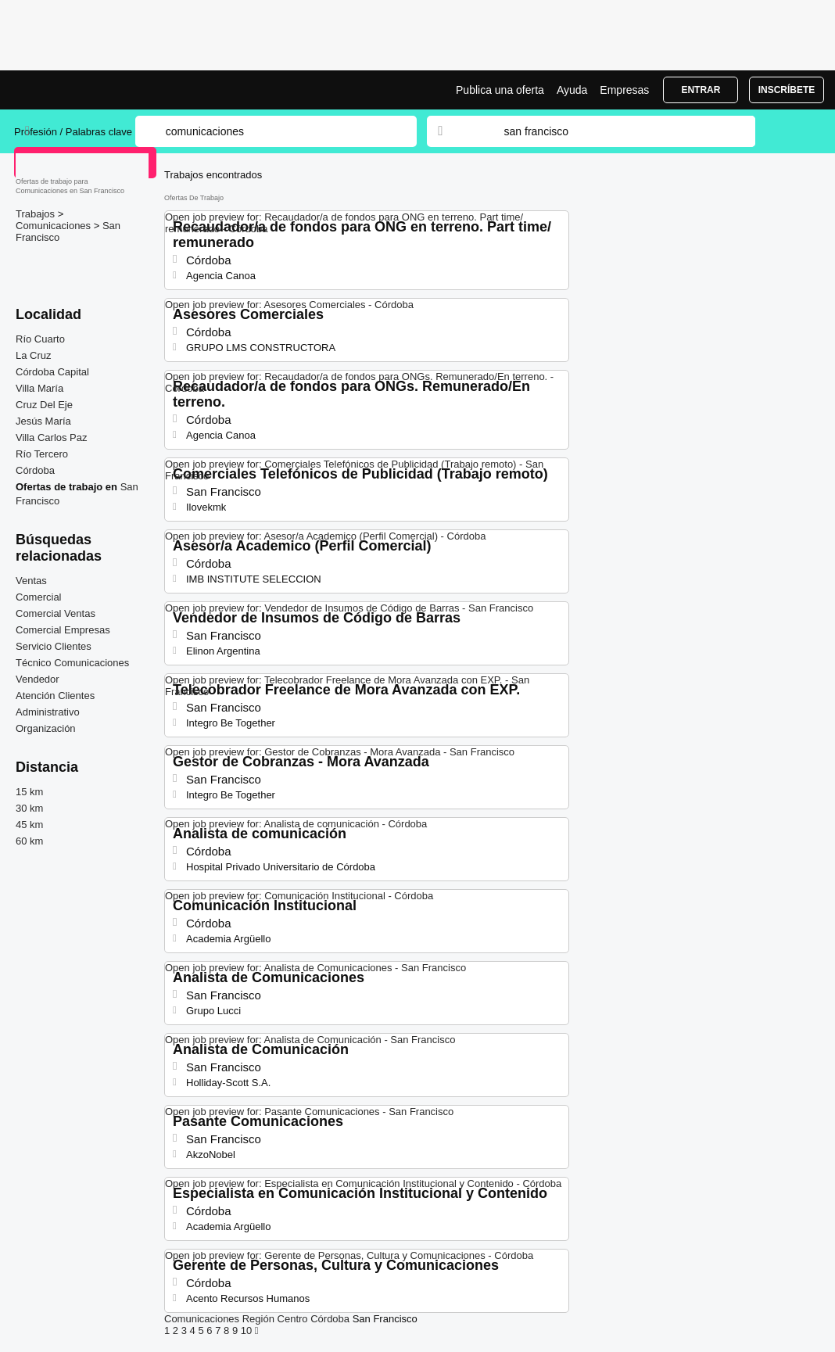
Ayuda (572, 90)
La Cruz (34, 355)
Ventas (31, 580)
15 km (29, 792)
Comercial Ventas (55, 613)
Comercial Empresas (63, 630)
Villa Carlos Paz (52, 437)
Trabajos (37, 214)
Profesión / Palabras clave (73, 132)
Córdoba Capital (52, 372)
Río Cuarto (40, 339)
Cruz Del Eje (44, 405)
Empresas (624, 90)
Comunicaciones (55, 225)
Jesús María (43, 421)
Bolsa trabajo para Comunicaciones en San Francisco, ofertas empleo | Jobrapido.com (72, 89)
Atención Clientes (55, 695)
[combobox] (614, 131)
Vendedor (37, 679)
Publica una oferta (500, 90)
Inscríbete (786, 89)
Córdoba (35, 470)
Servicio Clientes (53, 646)
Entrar (700, 89)
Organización (46, 728)
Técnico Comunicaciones (72, 663)
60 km (29, 841)
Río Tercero (42, 454)
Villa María (39, 388)
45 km (29, 824)
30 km (29, 808)
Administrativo (48, 712)
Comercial (39, 597)
